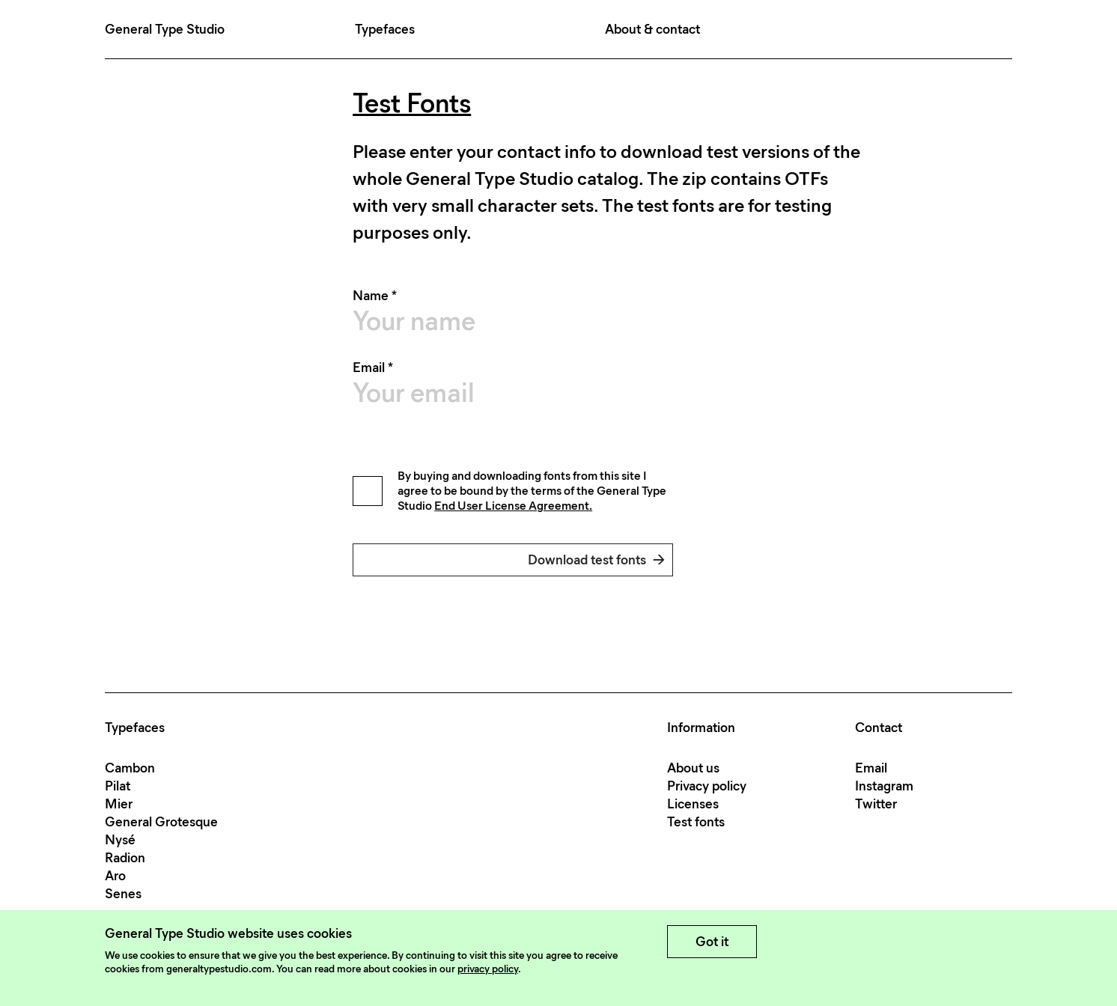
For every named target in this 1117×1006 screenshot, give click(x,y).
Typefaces (385, 29)
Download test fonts (596, 560)
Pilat (117, 786)
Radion (125, 858)
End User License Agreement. (513, 506)
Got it (712, 941)
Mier (119, 804)
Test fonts (696, 822)
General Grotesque (161, 822)
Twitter (876, 804)
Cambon (130, 768)
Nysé (120, 840)
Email (871, 768)
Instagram (884, 786)
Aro (115, 876)
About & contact (652, 29)
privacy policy (487, 969)
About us (693, 768)
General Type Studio (165, 29)
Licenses (693, 804)
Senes (123, 893)
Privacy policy (706, 786)
